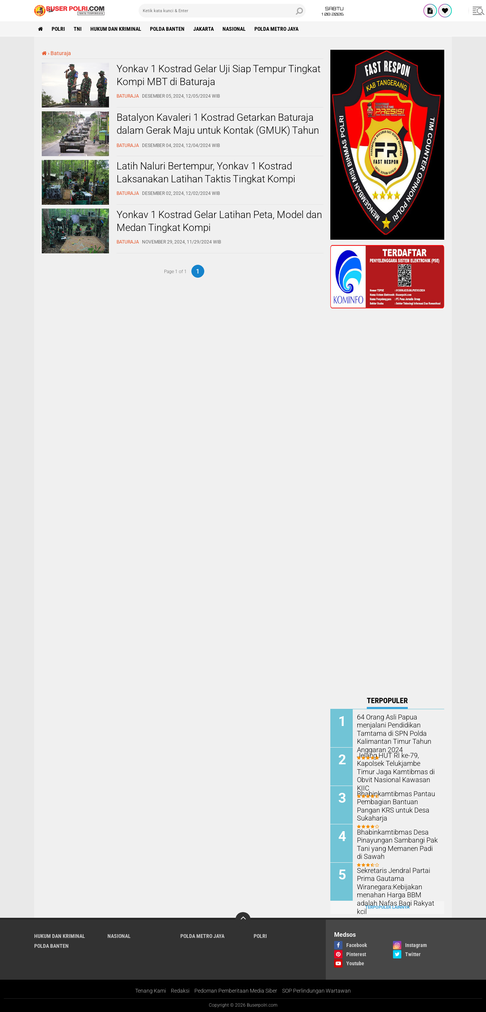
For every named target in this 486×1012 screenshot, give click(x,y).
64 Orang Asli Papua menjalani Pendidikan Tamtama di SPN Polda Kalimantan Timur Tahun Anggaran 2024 (390, 732)
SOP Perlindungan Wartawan (316, 991)
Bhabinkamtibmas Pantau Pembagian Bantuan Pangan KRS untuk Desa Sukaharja (395, 801)
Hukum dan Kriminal (115, 29)
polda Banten (167, 29)
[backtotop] (243, 919)
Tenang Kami (150, 991)
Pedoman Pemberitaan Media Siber (235, 991)
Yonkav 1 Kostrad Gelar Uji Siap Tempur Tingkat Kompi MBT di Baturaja (218, 75)
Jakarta (203, 29)
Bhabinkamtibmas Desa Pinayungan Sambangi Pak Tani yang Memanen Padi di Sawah (394, 843)
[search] (222, 10)
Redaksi (180, 991)
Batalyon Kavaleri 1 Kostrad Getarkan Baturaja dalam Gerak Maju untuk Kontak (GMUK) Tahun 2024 (218, 130)
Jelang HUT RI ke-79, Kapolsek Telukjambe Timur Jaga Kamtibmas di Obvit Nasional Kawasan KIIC (394, 766)
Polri (58, 29)
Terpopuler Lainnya (387, 907)
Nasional (234, 29)
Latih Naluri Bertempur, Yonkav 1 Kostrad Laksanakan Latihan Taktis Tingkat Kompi (206, 172)
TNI (78, 29)
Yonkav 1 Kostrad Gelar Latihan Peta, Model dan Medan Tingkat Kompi (219, 221)
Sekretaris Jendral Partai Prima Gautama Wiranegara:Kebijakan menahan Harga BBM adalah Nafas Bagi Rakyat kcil (396, 886)
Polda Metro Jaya (276, 29)
